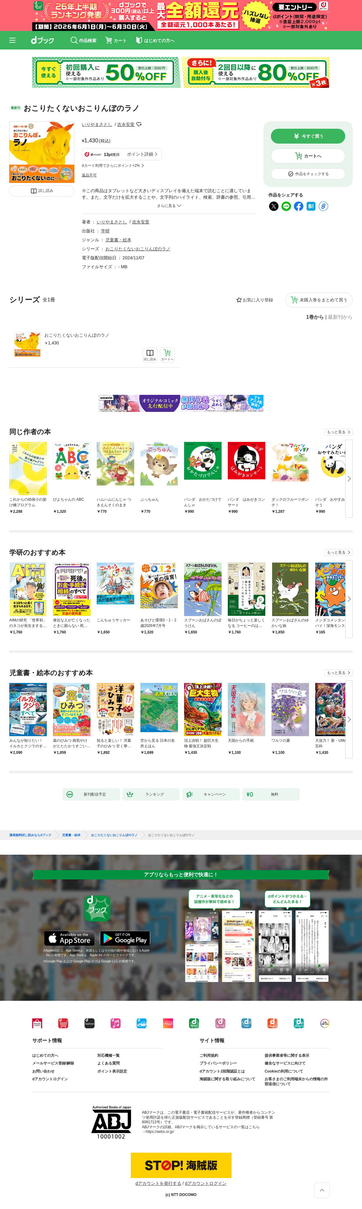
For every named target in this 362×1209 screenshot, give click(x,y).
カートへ (312, 155)
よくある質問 (108, 1063)
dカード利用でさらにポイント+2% (111, 165)
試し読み (45, 190)
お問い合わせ (43, 1071)
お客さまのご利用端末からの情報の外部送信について (296, 1081)
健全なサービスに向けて (285, 1063)
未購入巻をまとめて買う (323, 299)
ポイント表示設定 (112, 1071)
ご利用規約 (209, 1055)
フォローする (139, 124)
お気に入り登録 (258, 299)
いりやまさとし (97, 124)
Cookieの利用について (284, 1071)
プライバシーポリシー (218, 1063)
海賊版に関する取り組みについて (227, 1079)
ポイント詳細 (140, 154)
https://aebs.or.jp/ (160, 1131)
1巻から (315, 317)
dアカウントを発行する (158, 1183)
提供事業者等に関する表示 (287, 1055)
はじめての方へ (45, 1055)
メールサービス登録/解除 (53, 1063)
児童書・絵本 (118, 239)
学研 (105, 230)
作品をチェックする (312, 174)
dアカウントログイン (50, 1079)
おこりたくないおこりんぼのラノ (76, 335)
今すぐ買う (313, 136)
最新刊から (340, 317)
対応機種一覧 (108, 1055)
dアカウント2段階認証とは (222, 1071)
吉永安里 (126, 124)
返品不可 (89, 175)
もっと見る (336, 432)
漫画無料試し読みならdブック (30, 835)
